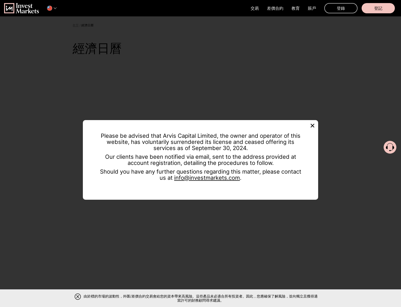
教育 (296, 8)
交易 (255, 8)
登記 (378, 8)
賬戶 (312, 8)
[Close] (312, 125)
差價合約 (275, 8)
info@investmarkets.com (207, 177)
